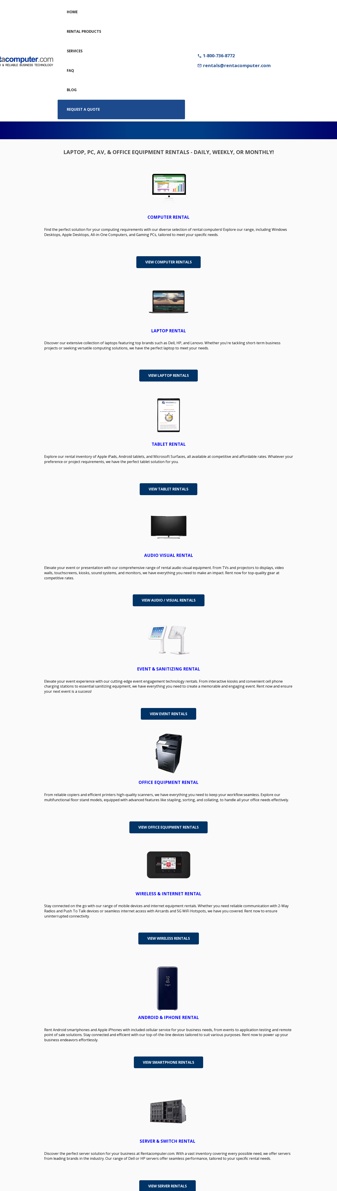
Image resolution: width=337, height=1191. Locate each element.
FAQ (70, 70)
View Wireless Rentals (168, 938)
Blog (72, 89)
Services (75, 51)
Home (72, 11)
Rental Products (84, 31)
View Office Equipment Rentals (168, 827)
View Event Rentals (168, 713)
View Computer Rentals (168, 262)
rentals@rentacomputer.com (234, 65)
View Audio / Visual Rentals (169, 600)
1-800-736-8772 (216, 56)
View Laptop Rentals (168, 375)
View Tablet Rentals (168, 489)
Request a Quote (83, 109)
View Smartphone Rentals (168, 1062)
